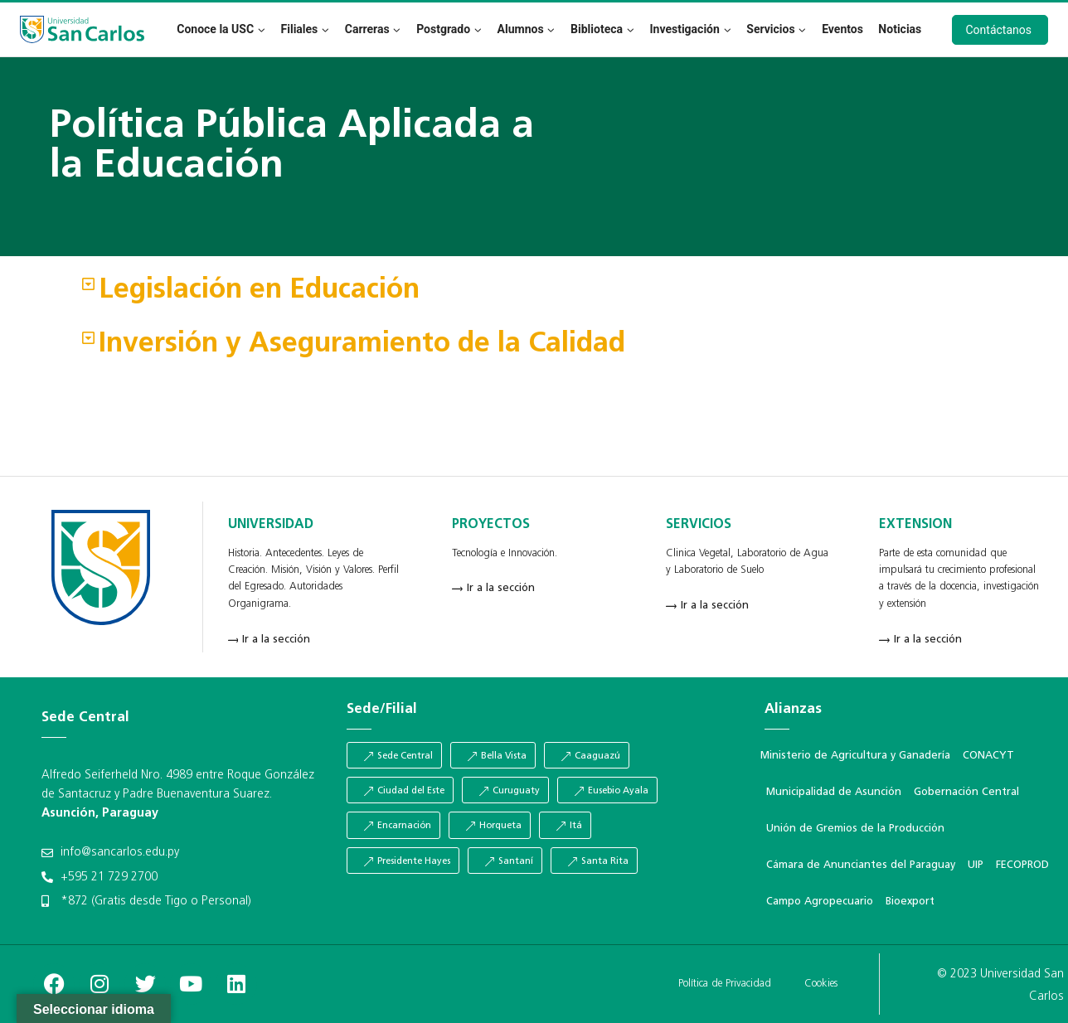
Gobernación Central (966, 792)
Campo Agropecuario (819, 901)
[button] (534, 291)
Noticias (899, 29)
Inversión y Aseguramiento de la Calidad (362, 344)
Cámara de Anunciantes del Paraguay (860, 865)
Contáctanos (999, 29)
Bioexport (910, 901)
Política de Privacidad (724, 983)
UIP (975, 865)
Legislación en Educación (259, 290)
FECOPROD (1022, 865)
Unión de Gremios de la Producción (855, 828)
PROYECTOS (491, 524)
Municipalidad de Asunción (833, 792)
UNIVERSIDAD (270, 524)
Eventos (842, 29)
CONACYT (988, 755)
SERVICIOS (698, 524)
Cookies (820, 983)
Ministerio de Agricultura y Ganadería (855, 755)
